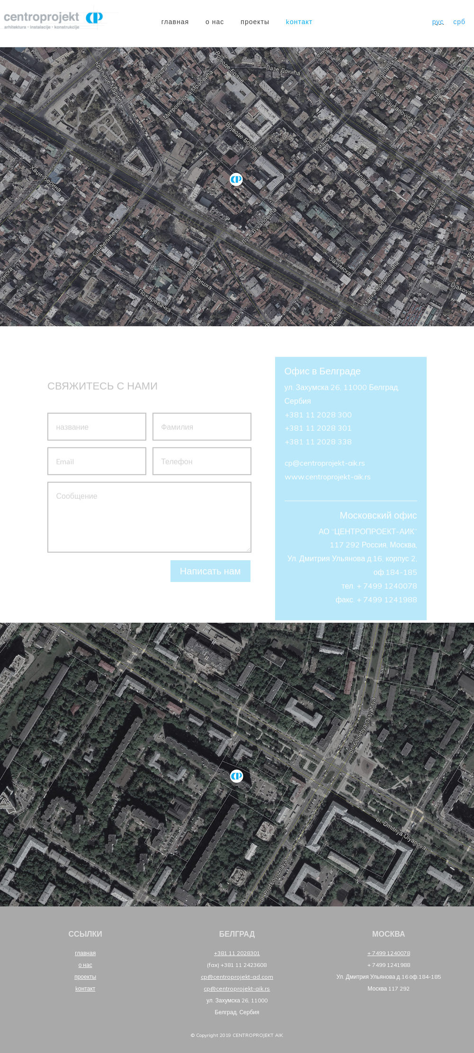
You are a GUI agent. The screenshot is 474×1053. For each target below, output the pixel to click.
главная (175, 21)
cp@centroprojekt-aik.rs (237, 988)
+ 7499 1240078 (388, 953)
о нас (215, 21)
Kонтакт (299, 21)
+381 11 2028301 (237, 953)
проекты (255, 21)
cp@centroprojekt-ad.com (237, 976)
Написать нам (210, 575)
